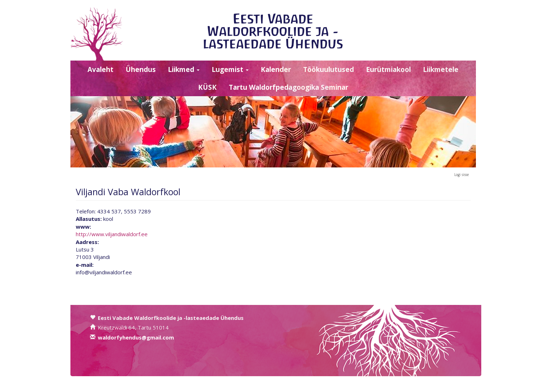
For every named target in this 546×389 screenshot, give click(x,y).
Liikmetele (440, 69)
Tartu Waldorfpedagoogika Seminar (288, 87)
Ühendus (141, 69)
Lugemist (230, 69)
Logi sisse (461, 174)
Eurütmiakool (388, 69)
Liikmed (184, 69)
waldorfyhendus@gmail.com (136, 337)
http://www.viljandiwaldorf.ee (112, 234)
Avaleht (100, 69)
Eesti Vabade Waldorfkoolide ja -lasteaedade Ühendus (273, 31)
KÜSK (207, 87)
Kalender (276, 69)
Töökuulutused (328, 69)
